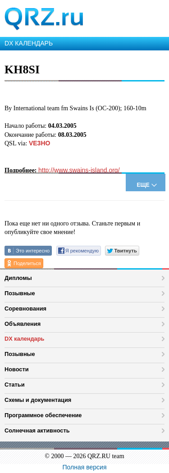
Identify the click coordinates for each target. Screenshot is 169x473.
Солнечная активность (37, 430)
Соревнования (25, 308)
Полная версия (85, 467)
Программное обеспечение (43, 415)
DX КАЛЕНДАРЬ (29, 43)
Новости (17, 369)
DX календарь (24, 338)
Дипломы (18, 278)
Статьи (15, 384)
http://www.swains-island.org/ (79, 170)
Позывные (20, 293)
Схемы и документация (38, 399)
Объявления (23, 323)
